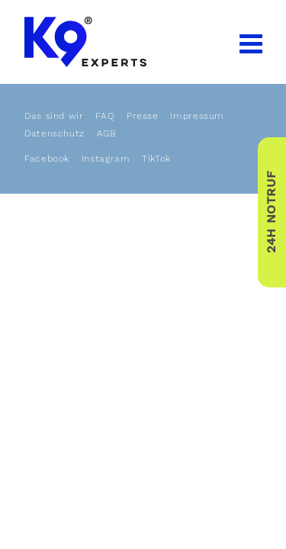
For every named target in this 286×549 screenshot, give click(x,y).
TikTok (156, 158)
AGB (107, 133)
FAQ (104, 116)
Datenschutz (54, 133)
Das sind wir (54, 116)
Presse (143, 116)
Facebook (46, 158)
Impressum (197, 116)
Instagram (106, 158)
